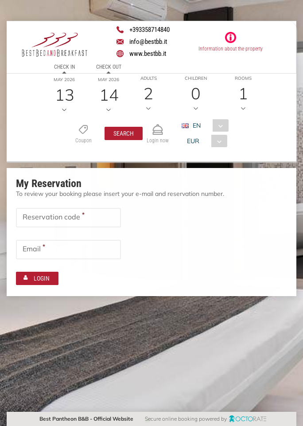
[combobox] (208, 125)
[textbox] (68, 217)
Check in (64, 67)
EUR (192, 141)
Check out (108, 67)
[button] (123, 133)
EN (196, 125)
